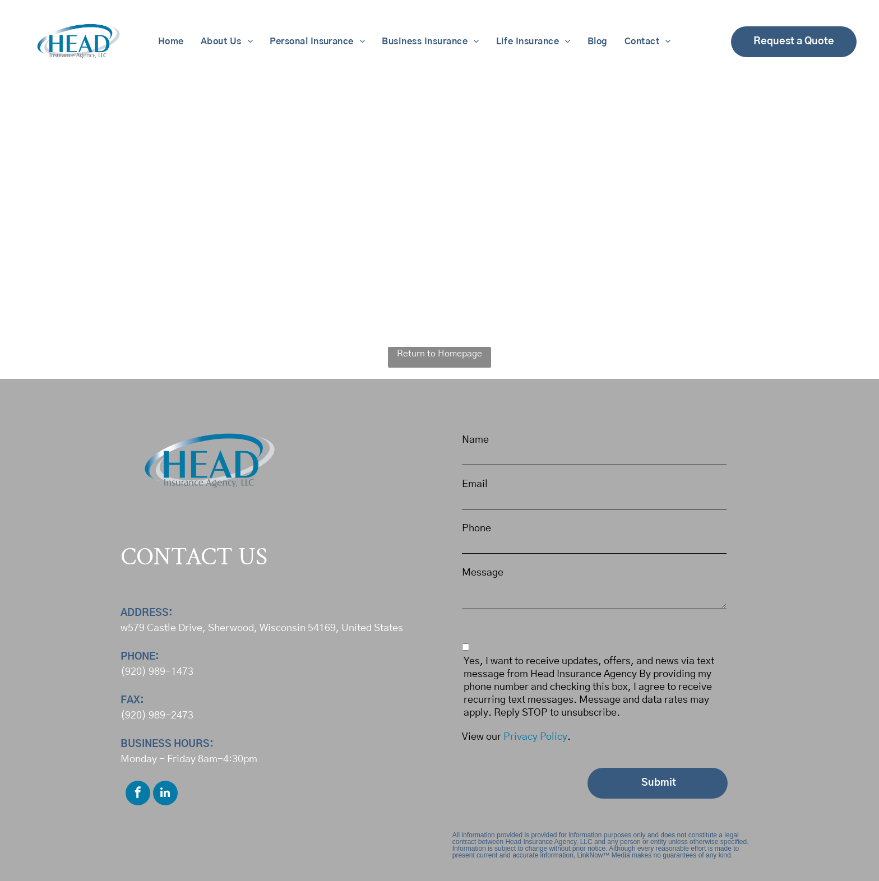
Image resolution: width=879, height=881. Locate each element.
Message (482, 573)
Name (475, 440)
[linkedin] (165, 794)
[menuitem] (171, 41)
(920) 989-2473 (157, 716)
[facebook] (138, 794)
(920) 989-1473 (157, 672)
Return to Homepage (439, 353)
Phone (476, 528)
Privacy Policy (535, 737)
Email (475, 484)
